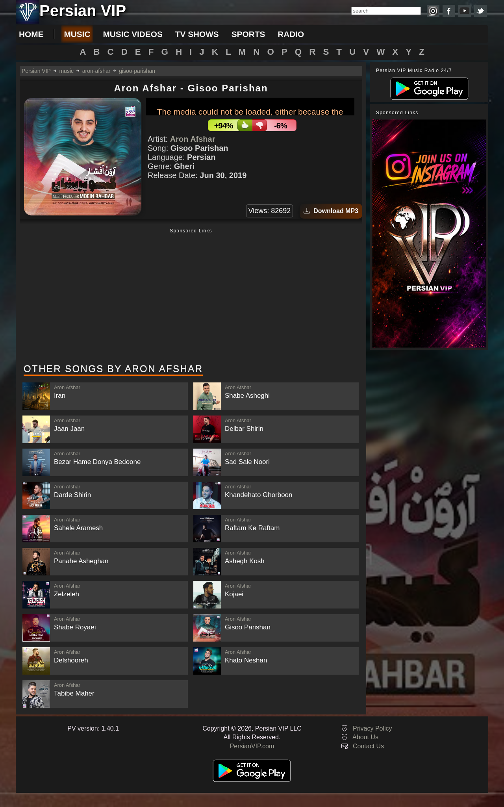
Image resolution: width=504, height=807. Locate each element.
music (77, 34)
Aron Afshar (192, 139)
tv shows (197, 34)
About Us (365, 737)
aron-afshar (96, 71)
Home (31, 34)
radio (291, 34)
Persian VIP (36, 71)
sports (248, 34)
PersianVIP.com (252, 746)
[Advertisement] (191, 296)
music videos (132, 34)
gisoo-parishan (137, 71)
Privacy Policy (372, 728)
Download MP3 (331, 211)
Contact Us (368, 746)
